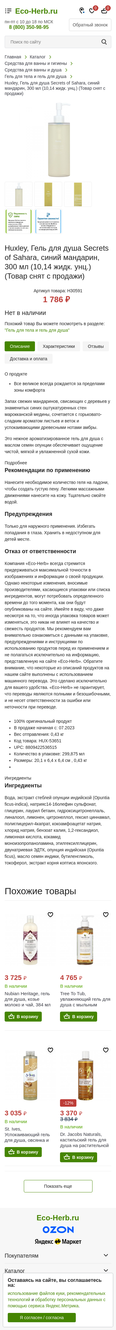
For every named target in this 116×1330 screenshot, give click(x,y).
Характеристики (59, 346)
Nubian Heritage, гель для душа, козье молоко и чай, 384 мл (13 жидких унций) (28, 1002)
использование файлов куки (36, 1293)
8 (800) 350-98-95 (29, 27)
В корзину (27, 1016)
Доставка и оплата (28, 358)
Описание (20, 346)
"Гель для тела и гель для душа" (37, 330)
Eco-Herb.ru (36, 11)
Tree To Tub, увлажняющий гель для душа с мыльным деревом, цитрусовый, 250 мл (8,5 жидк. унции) (85, 1007)
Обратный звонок (90, 24)
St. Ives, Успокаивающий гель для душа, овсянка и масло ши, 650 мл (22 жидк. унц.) (28, 1140)
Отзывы (96, 346)
